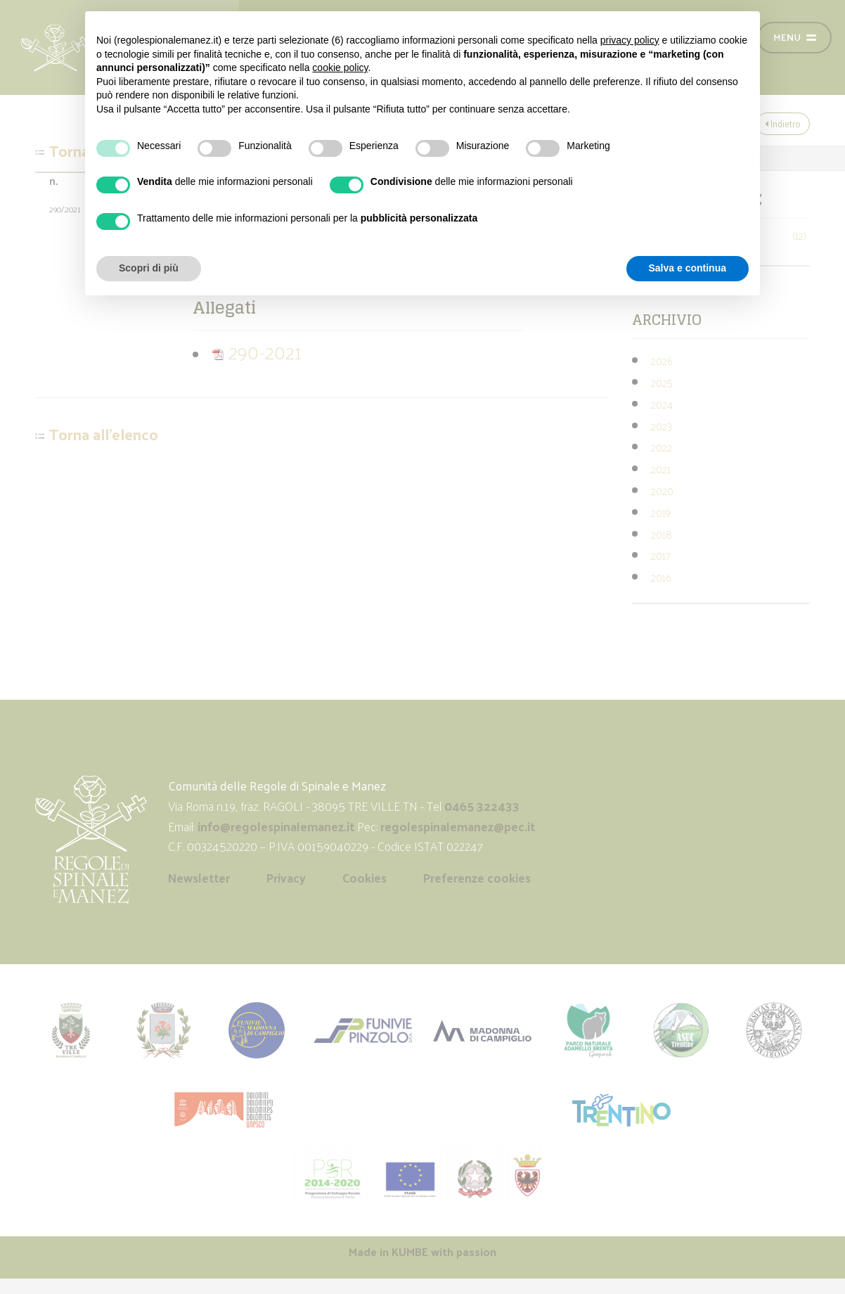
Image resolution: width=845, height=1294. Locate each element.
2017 (661, 555)
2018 (661, 534)
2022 (661, 446)
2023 (661, 425)
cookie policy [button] (340, 67)
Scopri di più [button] (149, 268)
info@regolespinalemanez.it (276, 826)
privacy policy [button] (629, 40)
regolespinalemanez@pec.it (459, 826)
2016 (661, 577)
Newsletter (199, 877)
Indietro (783, 123)
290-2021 (257, 351)
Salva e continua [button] (687, 268)
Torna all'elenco (103, 434)
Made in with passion (422, 1251)
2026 (661, 360)
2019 (661, 512)
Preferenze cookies (477, 877)
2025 (662, 382)
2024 (662, 404)
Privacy (286, 877)
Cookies (364, 877)
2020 (662, 490)
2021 (661, 468)
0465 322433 (482, 806)
